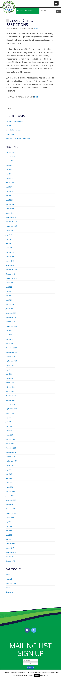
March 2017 (9, 539)
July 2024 (9, 187)
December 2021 (11, 313)
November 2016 (11, 557)
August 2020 (10, 365)
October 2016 (10, 561)
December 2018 (11, 448)
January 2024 (10, 213)
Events (8, 575)
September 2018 (11, 461)
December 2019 (11, 396)
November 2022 (11, 270)
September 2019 (11, 409)
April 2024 (9, 200)
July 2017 (8, 522)
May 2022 (9, 296)
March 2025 (10, 182)
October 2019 (10, 404)
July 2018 (8, 470)
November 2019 (11, 400)
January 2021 (10, 343)
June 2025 (9, 169)
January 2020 (10, 391)
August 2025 (10, 161)
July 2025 (9, 165)
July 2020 (9, 370)
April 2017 (9, 535)
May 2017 (9, 531)
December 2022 (11, 265)
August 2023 (10, 230)
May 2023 (9, 243)
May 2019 (9, 426)
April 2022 (9, 300)
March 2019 (9, 435)
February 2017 (10, 544)
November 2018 (11, 452)
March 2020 (10, 383)
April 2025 (9, 178)
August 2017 (10, 518)
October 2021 (10, 322)
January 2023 (10, 261)
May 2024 (9, 196)
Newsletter (9, 592)
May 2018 (9, 478)
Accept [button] (37, 675)
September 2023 (11, 226)
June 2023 (9, 239)
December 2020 (11, 348)
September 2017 (11, 513)
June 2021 (9, 330)
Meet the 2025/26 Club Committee (18, 139)
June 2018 (9, 474)
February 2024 (10, 209)
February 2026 (10, 152)
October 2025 (10, 156)
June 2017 (9, 526)
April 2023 (9, 248)
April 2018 (9, 483)
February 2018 (10, 491)
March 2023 (10, 252)
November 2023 (11, 222)
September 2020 (11, 361)
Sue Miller (9, 125)
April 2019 (9, 431)
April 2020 (9, 378)
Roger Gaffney (10, 134)
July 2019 (8, 417)
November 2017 (11, 504)
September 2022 (11, 278)
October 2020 (10, 357)
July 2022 (9, 287)
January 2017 (10, 548)
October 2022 (10, 274)
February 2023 (10, 257)
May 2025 (9, 174)
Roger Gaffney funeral (13, 130)
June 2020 (9, 374)
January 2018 (10, 496)
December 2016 (11, 552)
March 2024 (10, 204)
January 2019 (10, 444)
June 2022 (9, 291)
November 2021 (11, 317)
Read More (44, 675)
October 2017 (10, 509)
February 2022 (10, 304)
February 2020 (10, 387)
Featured (9, 579)
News (36, 28)
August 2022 (10, 283)
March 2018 (9, 487)
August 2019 (10, 413)
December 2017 (11, 500)
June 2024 (9, 191)
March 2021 (9, 339)
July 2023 (9, 235)
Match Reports (11, 583)
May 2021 (9, 335)
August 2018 (10, 465)
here (36, 97)
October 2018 (10, 457)
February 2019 (10, 439)
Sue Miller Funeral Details (14, 121)
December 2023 (11, 217)
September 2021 (11, 326)
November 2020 (11, 352)
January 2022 (10, 309)
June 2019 (9, 422)
